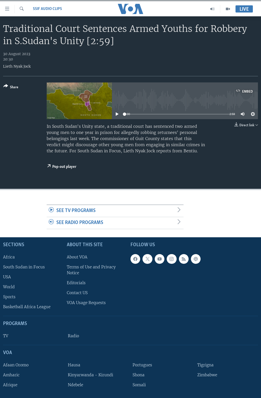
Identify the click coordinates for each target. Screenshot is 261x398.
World (9, 286)
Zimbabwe (207, 374)
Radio (73, 335)
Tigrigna (205, 365)
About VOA (77, 256)
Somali (139, 384)
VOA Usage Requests (86, 302)
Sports (9, 296)
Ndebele (75, 384)
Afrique (10, 384)
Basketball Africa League (26, 306)
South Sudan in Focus (24, 267)
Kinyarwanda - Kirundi (90, 374)
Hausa (74, 365)
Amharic (11, 374)
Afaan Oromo (16, 365)
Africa (9, 256)
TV (5, 335)
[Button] (10, 87)
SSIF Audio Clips (47, 9)
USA (7, 277)
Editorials (76, 282)
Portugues (142, 365)
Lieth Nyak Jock (17, 66)
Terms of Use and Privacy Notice (91, 270)
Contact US (77, 292)
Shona (139, 374)
